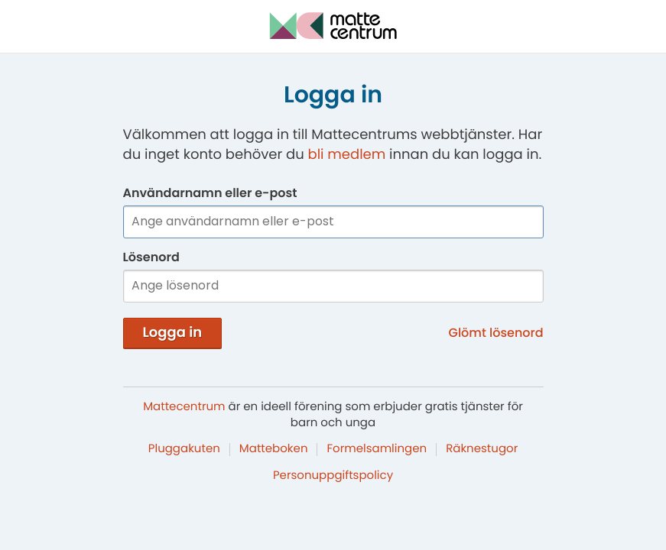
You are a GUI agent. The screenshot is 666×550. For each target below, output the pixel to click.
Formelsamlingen (377, 449)
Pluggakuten (184, 449)
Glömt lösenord (496, 332)
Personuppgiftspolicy (333, 475)
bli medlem (346, 154)
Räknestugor (482, 449)
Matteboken (273, 449)
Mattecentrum (184, 407)
